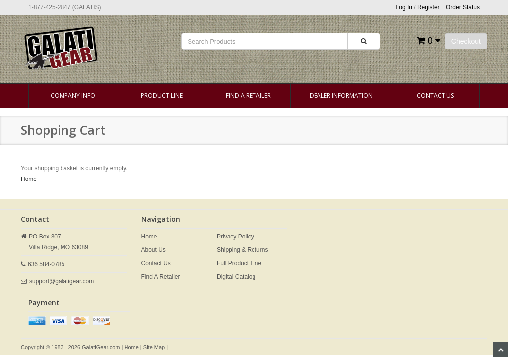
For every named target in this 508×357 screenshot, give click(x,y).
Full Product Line (239, 263)
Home (29, 179)
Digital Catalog (236, 276)
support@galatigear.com (61, 281)
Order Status (463, 7)
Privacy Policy (235, 236)
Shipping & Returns (242, 249)
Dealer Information (341, 95)
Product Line (162, 95)
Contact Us (435, 95)
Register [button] (428, 7)
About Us (153, 249)
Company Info (73, 95)
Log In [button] (404, 7)
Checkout (466, 41)
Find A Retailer (248, 95)
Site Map (154, 347)
